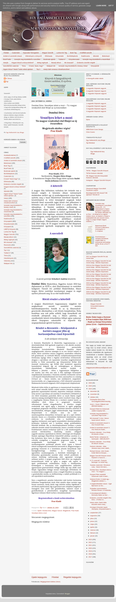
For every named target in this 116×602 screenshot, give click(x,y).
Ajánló (39, 510)
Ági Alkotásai (90, 143)
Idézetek (96, 56)
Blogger (67, 594)
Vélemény (7, 261)
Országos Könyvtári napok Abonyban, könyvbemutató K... (101, 508)
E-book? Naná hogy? (11, 179)
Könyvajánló (8, 221)
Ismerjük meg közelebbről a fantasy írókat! (73, 66)
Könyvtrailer (60, 56)
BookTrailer (7, 59)
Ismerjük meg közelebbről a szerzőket (27, 59)
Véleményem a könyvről (33, 56)
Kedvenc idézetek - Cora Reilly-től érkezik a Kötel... (100, 433)
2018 (90, 554)
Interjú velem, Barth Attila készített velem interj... (98, 503)
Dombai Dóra (46, 510)
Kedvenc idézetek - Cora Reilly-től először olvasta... (100, 442)
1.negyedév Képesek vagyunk (96, 88)
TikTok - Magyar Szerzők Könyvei (97, 170)
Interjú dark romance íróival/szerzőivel (56, 69)
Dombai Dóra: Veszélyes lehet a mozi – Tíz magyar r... (100, 470)
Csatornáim (16, 53)
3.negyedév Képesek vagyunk (96, 91)
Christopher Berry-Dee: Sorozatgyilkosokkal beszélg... (101, 400)
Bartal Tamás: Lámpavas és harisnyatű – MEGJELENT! (99, 438)
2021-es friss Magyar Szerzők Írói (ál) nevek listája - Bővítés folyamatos (98, 275)
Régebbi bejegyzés (72, 577)
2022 (90, 542)
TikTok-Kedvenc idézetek (94, 173)
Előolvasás (48, 56)
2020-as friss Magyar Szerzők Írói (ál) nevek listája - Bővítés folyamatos (98, 270)
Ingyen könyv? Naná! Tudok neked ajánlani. (18, 69)
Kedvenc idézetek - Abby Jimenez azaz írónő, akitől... (100, 447)
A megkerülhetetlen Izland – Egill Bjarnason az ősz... (101, 484)
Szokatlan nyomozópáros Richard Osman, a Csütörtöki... (101, 489)
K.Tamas (9, 78)
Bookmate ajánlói (49, 59)
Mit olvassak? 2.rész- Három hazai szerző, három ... (99, 419)
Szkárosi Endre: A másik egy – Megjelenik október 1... (100, 480)
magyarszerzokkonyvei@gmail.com (99, 368)
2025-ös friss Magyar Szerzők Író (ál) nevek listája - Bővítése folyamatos (98, 292)
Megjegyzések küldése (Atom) (50, 582)
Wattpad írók (51, 66)
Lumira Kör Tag (61, 53)
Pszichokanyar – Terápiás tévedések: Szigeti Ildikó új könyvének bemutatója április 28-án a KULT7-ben (102, 241)
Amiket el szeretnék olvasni (12, 56)
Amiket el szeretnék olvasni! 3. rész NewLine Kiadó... (100, 428)
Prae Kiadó (56, 131)
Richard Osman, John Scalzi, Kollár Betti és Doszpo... (99, 452)
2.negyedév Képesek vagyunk (96, 106)
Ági (7, 81)
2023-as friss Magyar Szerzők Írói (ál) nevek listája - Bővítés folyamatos (98, 284)
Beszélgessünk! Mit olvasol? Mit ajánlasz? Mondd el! (96, 194)
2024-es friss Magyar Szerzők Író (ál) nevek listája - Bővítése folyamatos (98, 288)
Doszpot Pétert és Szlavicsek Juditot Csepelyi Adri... (99, 410)
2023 (90, 539)
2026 (90, 383)
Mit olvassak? (69, 63)
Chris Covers (90, 132)
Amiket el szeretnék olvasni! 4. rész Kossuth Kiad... (100, 424)
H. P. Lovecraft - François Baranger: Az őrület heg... (99, 461)
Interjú (6, 198)
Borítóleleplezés (72, 56)
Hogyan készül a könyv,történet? (22, 63)
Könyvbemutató (74, 59)
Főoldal (6, 53)
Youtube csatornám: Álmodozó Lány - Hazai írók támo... (100, 466)
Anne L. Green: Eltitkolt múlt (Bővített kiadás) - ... (99, 405)
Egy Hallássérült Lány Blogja (15, 132)
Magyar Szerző (57, 510)
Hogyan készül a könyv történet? (15, 187)
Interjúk (5, 63)
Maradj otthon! (56, 63)
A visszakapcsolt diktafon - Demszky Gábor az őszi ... (99, 494)
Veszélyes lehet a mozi (39, 513)
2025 (90, 386)
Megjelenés (66, 510)
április (92, 527)
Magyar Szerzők (47, 53)
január (92, 536)
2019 (90, 551)
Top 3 (38, 69)
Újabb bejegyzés (39, 577)
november (93, 394)
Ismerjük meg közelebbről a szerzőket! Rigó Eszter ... (99, 414)
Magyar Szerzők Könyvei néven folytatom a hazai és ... (100, 456)
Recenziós (7, 245)
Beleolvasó (106, 56)
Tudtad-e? (61, 59)
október (93, 397)
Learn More (101, 6)
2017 (90, 557)
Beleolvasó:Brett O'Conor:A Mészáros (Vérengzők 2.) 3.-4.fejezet (102, 228)
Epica (88, 119)
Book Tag (73, 53)
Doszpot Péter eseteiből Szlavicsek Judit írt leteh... (99, 475)
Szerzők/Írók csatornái (11, 66)
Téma (24, 66)
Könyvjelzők (95, 66)
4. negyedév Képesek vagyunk (96, 93)
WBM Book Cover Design (94, 129)
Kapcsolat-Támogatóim (31, 53)
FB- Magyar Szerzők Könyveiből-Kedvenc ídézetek (97, 176)
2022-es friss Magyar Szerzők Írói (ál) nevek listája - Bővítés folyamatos (98, 279)
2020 (90, 548)
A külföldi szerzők (86, 53)
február (92, 533)
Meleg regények (42, 63)
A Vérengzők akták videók (94, 78)
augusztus (93, 515)
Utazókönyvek (8, 258)
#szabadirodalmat (10, 155)
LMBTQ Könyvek (9, 229)
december (93, 391)
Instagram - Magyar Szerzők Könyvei (98, 180)
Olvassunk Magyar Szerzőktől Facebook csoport (96, 189)
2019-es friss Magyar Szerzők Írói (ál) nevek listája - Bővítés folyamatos (98, 266)
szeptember (94, 512)
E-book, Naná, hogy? (36, 66)
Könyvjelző (7, 226)
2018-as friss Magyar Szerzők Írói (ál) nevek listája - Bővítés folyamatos (98, 262)
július (92, 518)
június (92, 521)
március (93, 530)
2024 (90, 389)
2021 (90, 545)
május (92, 524)
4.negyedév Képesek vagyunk (96, 111)
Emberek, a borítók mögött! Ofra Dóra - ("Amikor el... (100, 498)
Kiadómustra (85, 56)
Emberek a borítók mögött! (86, 63)
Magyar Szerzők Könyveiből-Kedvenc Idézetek (97, 306)
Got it (111, 6)
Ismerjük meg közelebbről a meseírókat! (96, 59)
